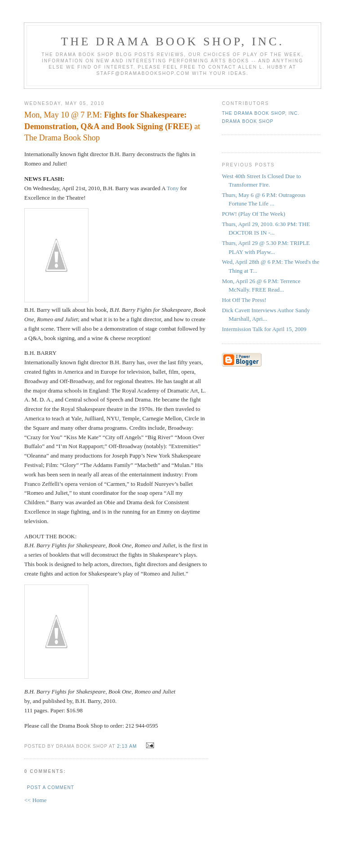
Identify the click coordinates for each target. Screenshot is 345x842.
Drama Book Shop (248, 121)
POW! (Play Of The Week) (253, 213)
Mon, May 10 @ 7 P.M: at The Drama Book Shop (112, 126)
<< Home (35, 800)
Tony (173, 188)
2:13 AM (127, 746)
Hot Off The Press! (244, 300)
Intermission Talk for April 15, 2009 (264, 329)
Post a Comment (50, 787)
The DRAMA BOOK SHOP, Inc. (172, 41)
